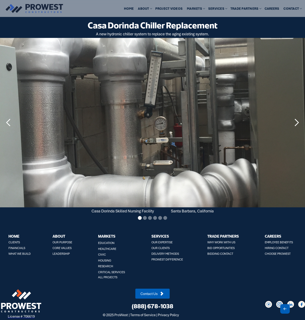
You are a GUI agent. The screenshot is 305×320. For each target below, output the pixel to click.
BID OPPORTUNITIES (221, 248)
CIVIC (102, 254)
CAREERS (272, 9)
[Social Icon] (268, 304)
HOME (129, 9)
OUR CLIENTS (160, 248)
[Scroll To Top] (285, 309)
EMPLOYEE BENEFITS (279, 242)
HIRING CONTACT (276, 248)
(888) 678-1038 (152, 306)
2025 (110, 315)
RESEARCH (105, 266)
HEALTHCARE (107, 249)
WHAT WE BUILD (19, 254)
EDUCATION (106, 243)
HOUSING (104, 260)
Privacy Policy (168, 315)
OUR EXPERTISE (162, 242)
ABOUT (59, 236)
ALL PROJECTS (107, 277)
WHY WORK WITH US (221, 242)
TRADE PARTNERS (223, 236)
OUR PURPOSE (62, 242)
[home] (32, 8)
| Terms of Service (142, 315)
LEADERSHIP (61, 254)
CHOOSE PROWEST (278, 254)
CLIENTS (14, 242)
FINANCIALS (16, 248)
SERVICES (160, 236)
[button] (144, 8)
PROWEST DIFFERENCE (167, 259)
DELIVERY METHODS (165, 254)
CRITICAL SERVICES (111, 272)
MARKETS (106, 236)
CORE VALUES (62, 248)
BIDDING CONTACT (220, 254)
